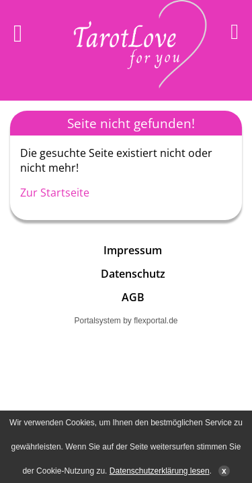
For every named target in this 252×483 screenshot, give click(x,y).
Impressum (132, 250)
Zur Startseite (54, 192)
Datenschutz (133, 273)
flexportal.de (155, 320)
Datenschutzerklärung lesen (160, 471)
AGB (133, 297)
